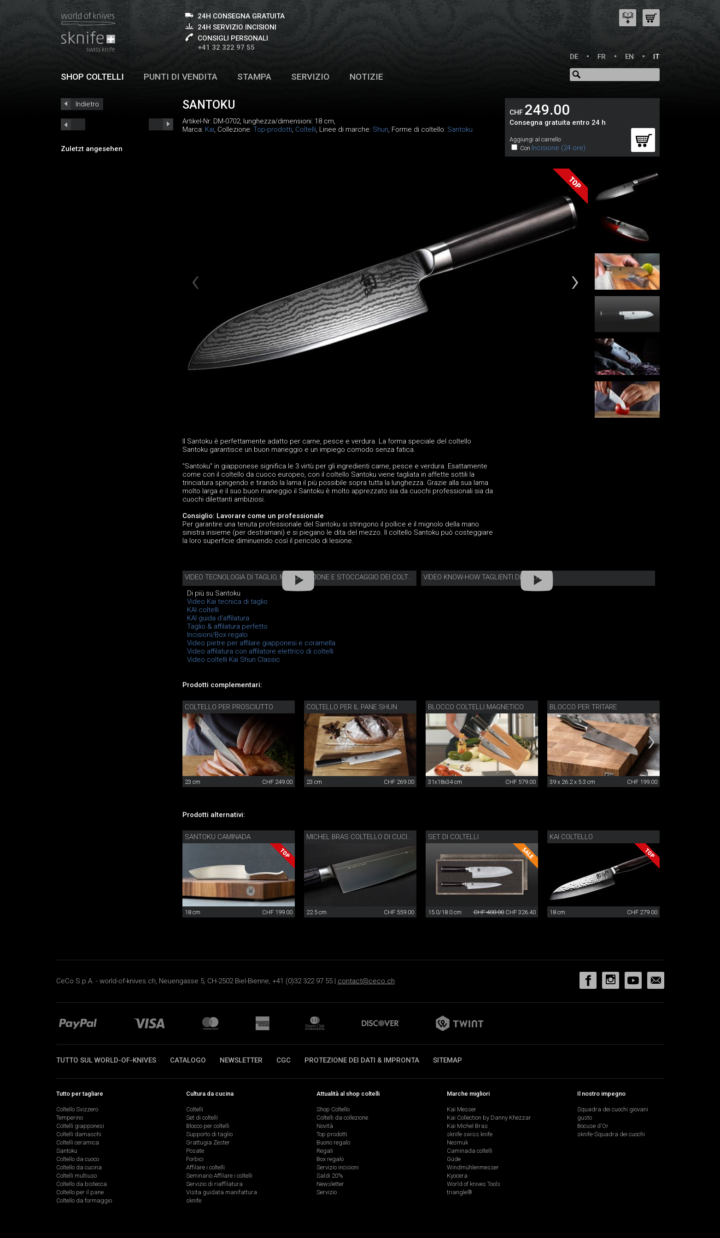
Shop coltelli (92, 76)
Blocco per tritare (583, 707)
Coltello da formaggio (84, 1200)
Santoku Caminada (218, 837)
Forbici (195, 1159)
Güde (454, 1159)
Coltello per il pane (80, 1192)
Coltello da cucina (79, 1167)
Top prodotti (331, 1134)
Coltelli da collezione (342, 1117)
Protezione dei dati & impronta (361, 1060)
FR (601, 57)
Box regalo (330, 1159)
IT (656, 57)
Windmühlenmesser (473, 1167)
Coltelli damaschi (78, 1134)
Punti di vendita (180, 76)
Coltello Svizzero (77, 1109)
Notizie (366, 76)
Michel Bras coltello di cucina (361, 837)
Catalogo (188, 1060)
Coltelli (305, 129)
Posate (195, 1150)
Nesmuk (457, 1142)
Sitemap (447, 1060)
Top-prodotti (272, 129)
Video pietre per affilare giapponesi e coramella (261, 643)
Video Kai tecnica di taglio (227, 601)
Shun (380, 129)
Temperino (69, 1117)
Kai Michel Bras (467, 1125)
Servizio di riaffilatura (214, 1183)
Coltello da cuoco (77, 1159)
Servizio (310, 76)
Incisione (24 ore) (558, 148)
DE (574, 57)
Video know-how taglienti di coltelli (487, 577)
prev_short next (161, 124)
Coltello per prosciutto (229, 707)
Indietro (87, 104)
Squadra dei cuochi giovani (612, 1109)
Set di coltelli (453, 837)
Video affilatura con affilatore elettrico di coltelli (260, 651)
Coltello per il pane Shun (351, 707)
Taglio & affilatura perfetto (227, 626)
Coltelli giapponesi (80, 1125)
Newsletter (241, 1060)
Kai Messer (461, 1109)
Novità (324, 1125)
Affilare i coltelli (205, 1167)
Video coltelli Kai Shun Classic (233, 659)
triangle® (459, 1192)
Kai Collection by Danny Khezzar (489, 1117)
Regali (324, 1150)
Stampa (254, 76)
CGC (283, 1060)
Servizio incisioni (337, 1167)
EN (629, 57)
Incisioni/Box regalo (217, 635)
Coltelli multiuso (76, 1175)
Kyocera (457, 1175)
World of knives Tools (473, 1183)
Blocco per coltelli (207, 1125)
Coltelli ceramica (77, 1142)
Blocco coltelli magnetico (476, 707)
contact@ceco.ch (366, 981)
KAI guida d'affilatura (218, 618)
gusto (584, 1117)
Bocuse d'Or (593, 1125)
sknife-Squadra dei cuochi (611, 1134)
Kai (209, 129)
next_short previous (73, 124)
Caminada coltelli (469, 1150)
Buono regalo (333, 1142)
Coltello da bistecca (81, 1183)
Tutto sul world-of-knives (106, 1060)
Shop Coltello (333, 1109)
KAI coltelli (203, 610)
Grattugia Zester (208, 1142)
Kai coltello (571, 837)
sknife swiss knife (469, 1134)
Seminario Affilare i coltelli (219, 1175)
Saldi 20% (329, 1175)
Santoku (460, 129)
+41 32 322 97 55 (226, 47)
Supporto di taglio (209, 1134)
